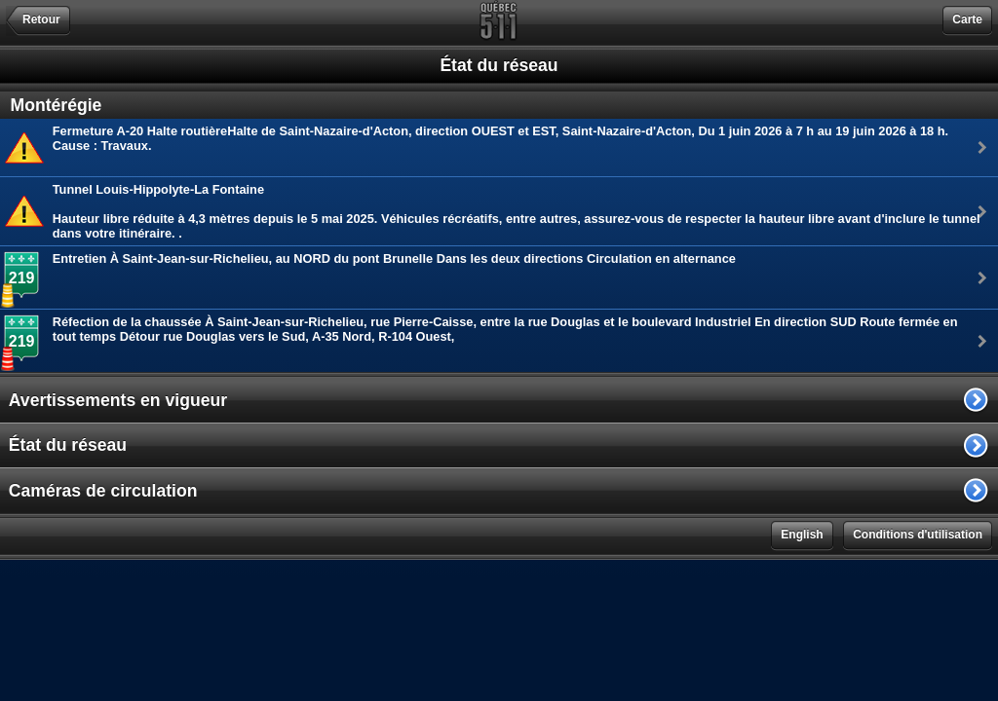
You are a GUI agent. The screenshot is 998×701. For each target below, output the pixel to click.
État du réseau (68, 445)
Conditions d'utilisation (917, 534)
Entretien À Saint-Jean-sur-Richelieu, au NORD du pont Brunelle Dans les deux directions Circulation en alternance (394, 258)
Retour (41, 19)
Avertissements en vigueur (118, 400)
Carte (967, 19)
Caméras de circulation (103, 490)
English (802, 534)
